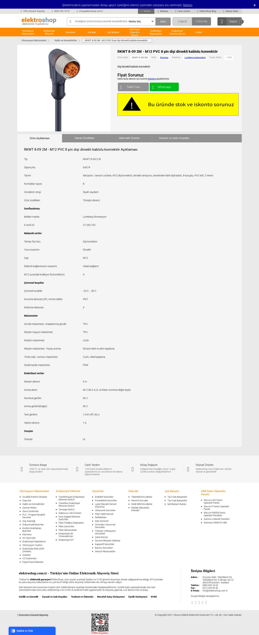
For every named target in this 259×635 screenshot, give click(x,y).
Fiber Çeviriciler (66, 526)
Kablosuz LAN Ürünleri (70, 513)
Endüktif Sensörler (104, 497)
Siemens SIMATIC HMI (215, 522)
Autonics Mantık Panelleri (217, 519)
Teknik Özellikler (84, 137)
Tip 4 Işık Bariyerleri (177, 500)
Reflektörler (100, 517)
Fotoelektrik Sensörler (106, 500)
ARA (163, 21)
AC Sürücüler (29, 538)
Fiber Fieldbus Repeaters (71, 522)
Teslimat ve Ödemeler (82, 596)
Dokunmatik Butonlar (33, 524)
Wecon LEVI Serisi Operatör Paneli (213, 501)
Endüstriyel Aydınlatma (34, 541)
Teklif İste (133, 86)
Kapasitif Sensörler (104, 544)
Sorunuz (164, 57)
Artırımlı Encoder (139, 500)
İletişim (187, 5)
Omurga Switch (66, 509)
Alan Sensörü (101, 521)
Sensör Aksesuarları (105, 551)
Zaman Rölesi (29, 507)
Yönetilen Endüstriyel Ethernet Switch (69, 504)
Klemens (27, 534)
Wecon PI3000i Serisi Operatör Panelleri (214, 514)
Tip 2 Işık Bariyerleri (177, 497)
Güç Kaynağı (28, 521)
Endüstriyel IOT (66, 540)
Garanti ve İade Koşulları (174, 137)
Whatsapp (164, 86)
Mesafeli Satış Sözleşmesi (111, 596)
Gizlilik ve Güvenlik (28, 596)
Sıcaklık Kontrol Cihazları (34, 497)
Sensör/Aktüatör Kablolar (107, 540)
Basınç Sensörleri (104, 547)
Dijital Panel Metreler (33, 562)
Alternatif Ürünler (129, 137)
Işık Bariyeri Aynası (176, 504)
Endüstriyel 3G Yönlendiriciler (66, 535)
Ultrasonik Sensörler (105, 510)
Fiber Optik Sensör (104, 514)
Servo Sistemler (30, 511)
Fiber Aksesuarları (68, 530)
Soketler (26, 555)
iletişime (152, 79)
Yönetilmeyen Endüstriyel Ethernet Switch (71, 498)
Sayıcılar (26, 500)
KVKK (154, 596)
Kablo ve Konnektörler (33, 504)
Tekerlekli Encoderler (141, 497)
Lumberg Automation (195, 57)
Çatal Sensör (101, 537)
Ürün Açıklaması (40, 138)
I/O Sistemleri (29, 558)
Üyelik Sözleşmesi (137, 596)
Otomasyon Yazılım (32, 545)
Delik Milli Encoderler (141, 504)
